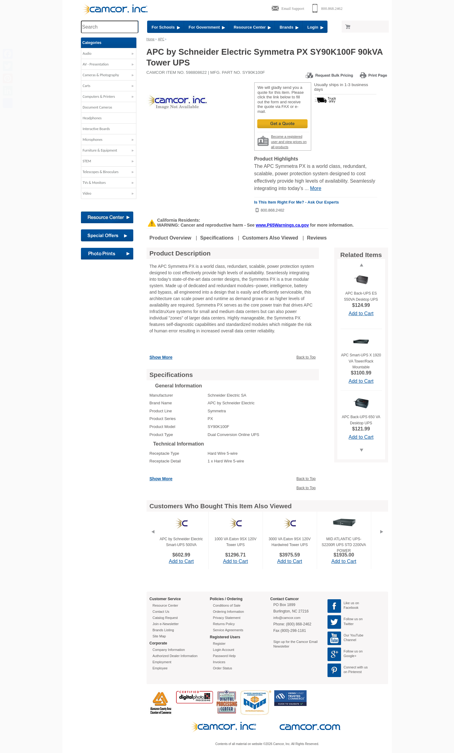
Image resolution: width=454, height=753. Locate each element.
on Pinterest (353, 672)
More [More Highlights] (315, 188)
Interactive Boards (96, 129)
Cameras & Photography (101, 75)
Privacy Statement (226, 618)
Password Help (224, 656)
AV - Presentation (96, 64)
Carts (86, 86)
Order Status (222, 668)
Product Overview (170, 237)
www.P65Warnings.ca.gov (282, 225)
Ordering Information (228, 611)
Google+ (350, 656)
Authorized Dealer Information (175, 656)
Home (151, 39)
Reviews (317, 237)
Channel (350, 640)
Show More (161, 357)
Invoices (219, 662)
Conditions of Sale (226, 605)
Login (315, 27)
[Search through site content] (109, 27)
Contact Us (161, 611)
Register (219, 643)
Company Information (169, 650)
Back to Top (305, 357)
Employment (162, 662)
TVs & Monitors (94, 182)
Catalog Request (165, 618)
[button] (108, 55)
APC (161, 39)
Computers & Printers (99, 96)
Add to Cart (361, 313)
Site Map (159, 636)
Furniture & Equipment (100, 150)
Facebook (351, 607)
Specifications (216, 237)
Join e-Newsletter (166, 624)
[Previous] (153, 539)
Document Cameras (97, 107)
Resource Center (252, 27)
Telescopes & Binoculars (101, 172)
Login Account (223, 650)
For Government (207, 27)
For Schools (166, 27)
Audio (87, 53)
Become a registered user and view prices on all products (289, 142)
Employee (160, 668)
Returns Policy (224, 624)
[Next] (382, 539)
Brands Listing (163, 630)
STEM (87, 161)
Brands (289, 27)
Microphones (92, 139)
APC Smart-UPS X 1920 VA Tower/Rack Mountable (361, 361)
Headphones (92, 118)
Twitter (348, 624)
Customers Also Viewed (270, 237)
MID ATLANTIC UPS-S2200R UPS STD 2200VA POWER (344, 545)
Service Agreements (228, 630)
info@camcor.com (286, 618)
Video (87, 193)
